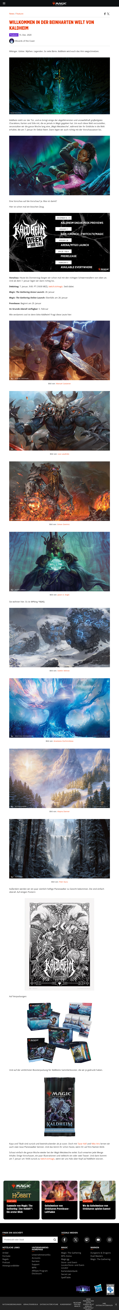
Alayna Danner (63, 811)
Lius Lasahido (63, 454)
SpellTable (66, 1277)
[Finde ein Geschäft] (55, 1240)
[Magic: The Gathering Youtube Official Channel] (98, 1240)
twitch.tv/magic (56, 286)
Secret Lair (66, 1274)
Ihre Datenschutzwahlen (104, 1304)
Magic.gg (65, 1259)
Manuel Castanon (63, 383)
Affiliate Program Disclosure (40, 1272)
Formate (6, 1256)
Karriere (35, 1261)
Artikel (5, 1252)
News (11, 13)
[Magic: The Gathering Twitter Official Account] (76, 1240)
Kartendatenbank (69, 1271)
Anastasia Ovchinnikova (63, 741)
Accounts (36, 1258)
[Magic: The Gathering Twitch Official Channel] (87, 1240)
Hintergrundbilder (10, 1265)
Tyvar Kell (82, 1143)
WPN (34, 1267)
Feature (19, 13)
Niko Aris (95, 1143)
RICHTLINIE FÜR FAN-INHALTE (77, 1304)
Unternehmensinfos (41, 1254)
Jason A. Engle (63, 595)
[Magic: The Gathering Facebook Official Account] (64, 1240)
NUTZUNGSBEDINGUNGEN (11, 1304)
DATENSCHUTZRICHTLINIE (49, 1304)
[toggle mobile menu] (4, 3)
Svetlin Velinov (63, 670)
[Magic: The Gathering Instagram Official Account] (109, 1240)
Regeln (5, 1259)
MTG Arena (66, 1256)
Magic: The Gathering (71, 1252)
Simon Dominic (63, 524)
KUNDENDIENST (65, 1304)
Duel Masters (97, 1256)
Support (35, 1264)
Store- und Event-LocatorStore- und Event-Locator (73, 1265)
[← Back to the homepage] (59, 3)
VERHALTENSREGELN (30, 1304)
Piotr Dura (63, 882)
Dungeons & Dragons (101, 1252)
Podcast (6, 1262)
